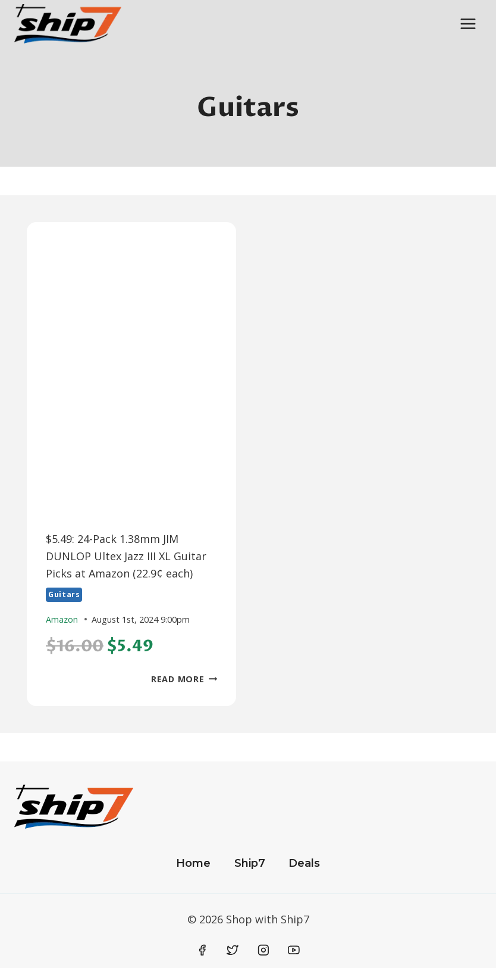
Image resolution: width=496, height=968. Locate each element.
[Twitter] (232, 950)
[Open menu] (468, 23)
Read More (184, 679)
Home (193, 863)
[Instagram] (263, 950)
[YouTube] (294, 950)
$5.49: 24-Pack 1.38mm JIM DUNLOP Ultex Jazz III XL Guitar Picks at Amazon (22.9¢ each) (126, 556)
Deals (304, 863)
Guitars (64, 594)
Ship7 (249, 863)
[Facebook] (202, 950)
